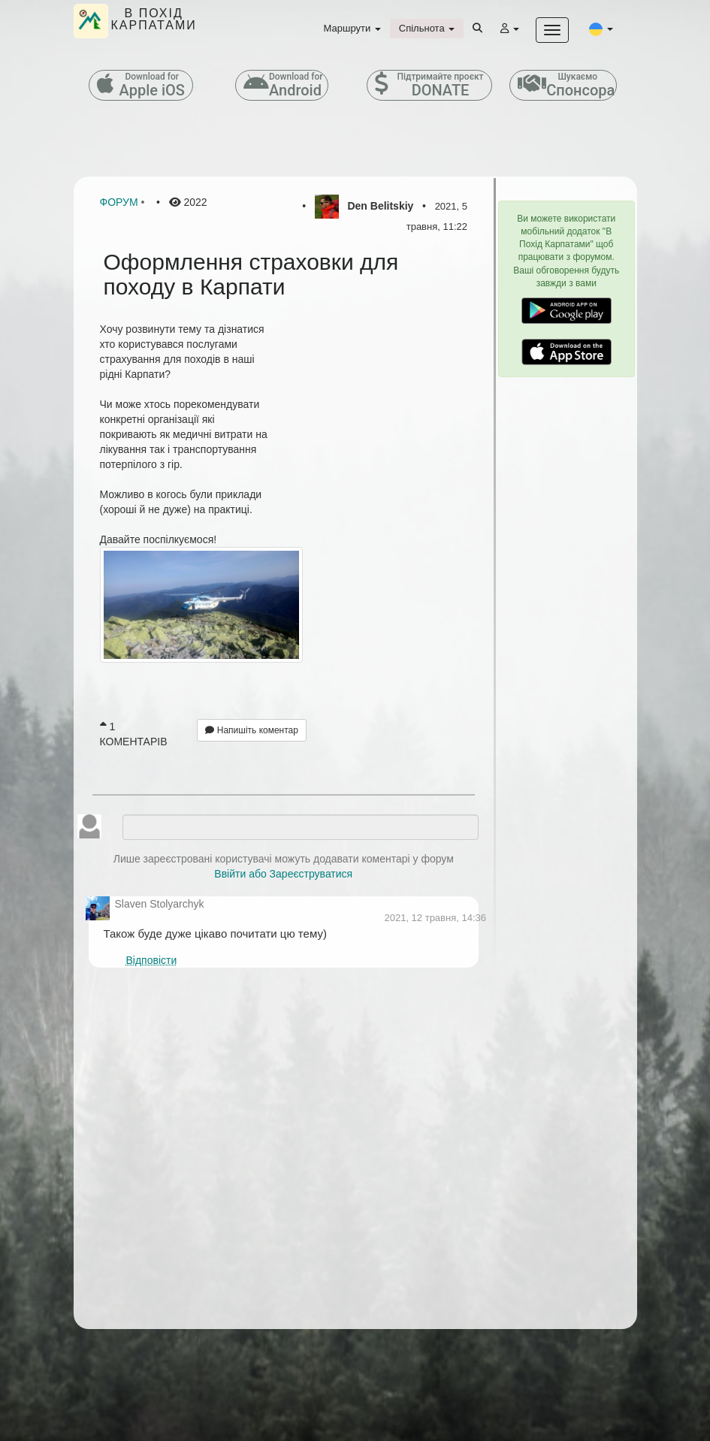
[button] (601, 28)
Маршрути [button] (352, 28)
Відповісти (151, 960)
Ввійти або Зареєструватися (283, 874)
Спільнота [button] (427, 28)
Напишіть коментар (251, 730)
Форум (119, 202)
